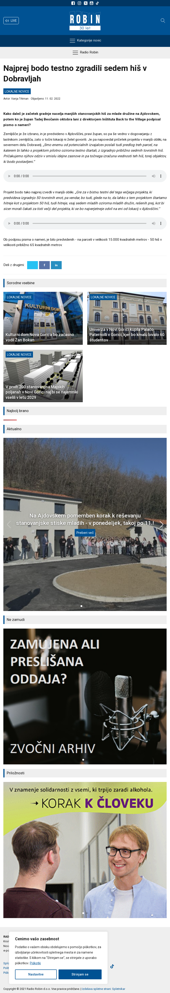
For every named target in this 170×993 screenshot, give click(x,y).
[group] (85, 697)
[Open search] (163, 20)
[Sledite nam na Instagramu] (80, 3)
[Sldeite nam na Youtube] (92, 3)
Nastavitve (36, 974)
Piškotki (35, 963)
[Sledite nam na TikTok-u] (97, 3)
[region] (58, 958)
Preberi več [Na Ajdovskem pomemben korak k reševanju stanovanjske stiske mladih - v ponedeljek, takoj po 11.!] (85, 533)
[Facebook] (44, 265)
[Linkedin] (56, 265)
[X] (32, 265)
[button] (11, 20)
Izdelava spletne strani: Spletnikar (103, 989)
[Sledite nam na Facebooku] (73, 3)
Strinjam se (80, 974)
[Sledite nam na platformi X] (86, 3)
